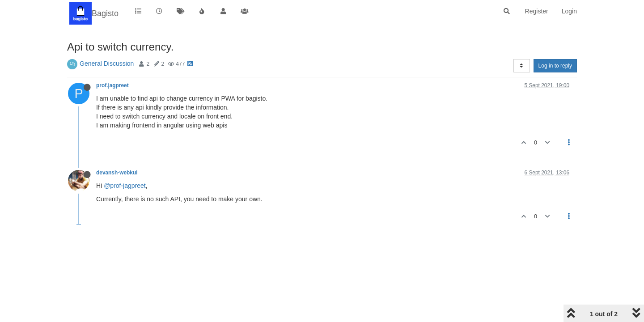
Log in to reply (555, 66)
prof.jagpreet (112, 85)
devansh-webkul (117, 172)
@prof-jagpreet (125, 185)
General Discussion (107, 63)
